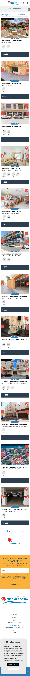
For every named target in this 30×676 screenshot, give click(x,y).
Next (28, 28)
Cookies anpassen (13, 669)
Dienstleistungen (14, 623)
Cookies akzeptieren (13, 664)
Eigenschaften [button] (14, 625)
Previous (2, 28)
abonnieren (15, 584)
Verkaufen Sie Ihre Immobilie (15, 628)
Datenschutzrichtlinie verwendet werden (14, 577)
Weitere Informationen (16, 660)
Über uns (15, 620)
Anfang (14, 618)
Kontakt (15, 630)
